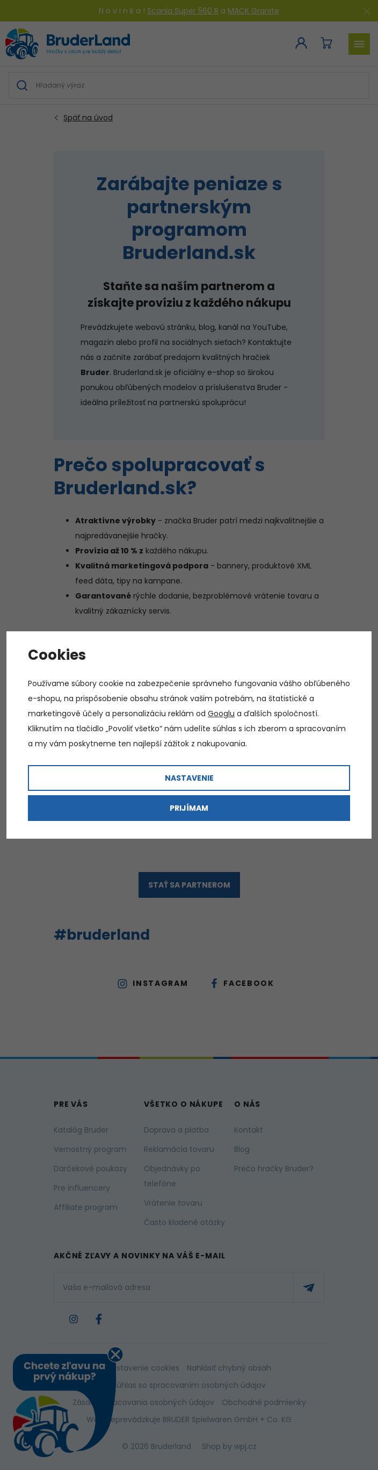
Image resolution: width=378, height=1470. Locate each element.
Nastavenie (189, 778)
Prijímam (189, 808)
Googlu (221, 713)
